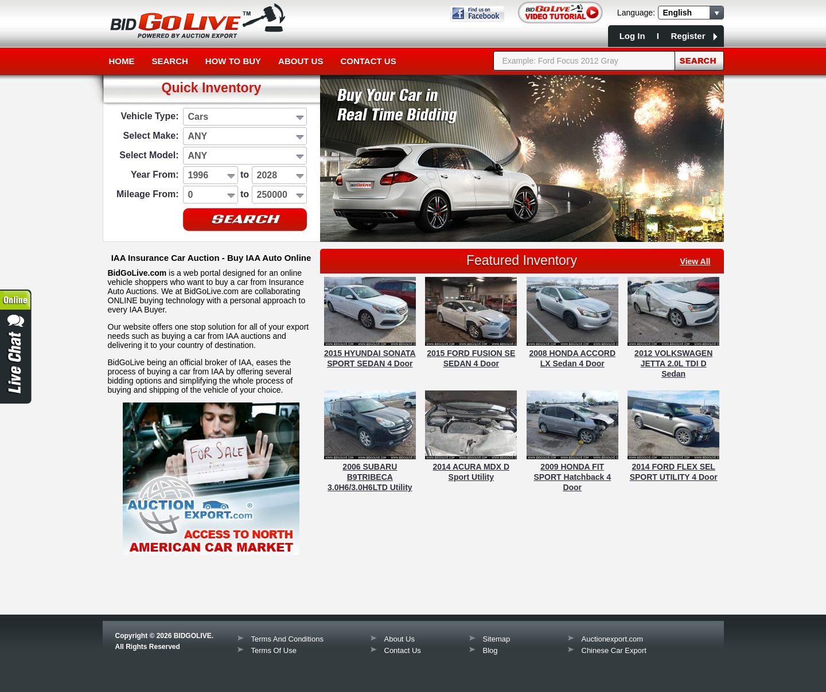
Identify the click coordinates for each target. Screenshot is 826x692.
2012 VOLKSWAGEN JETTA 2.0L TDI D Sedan (673, 363)
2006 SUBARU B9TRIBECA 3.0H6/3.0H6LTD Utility (370, 477)
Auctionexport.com (613, 639)
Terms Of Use (274, 650)
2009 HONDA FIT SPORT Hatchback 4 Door (572, 477)
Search (170, 61)
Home (122, 61)
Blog (490, 650)
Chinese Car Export (614, 650)
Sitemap (497, 639)
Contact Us (368, 61)
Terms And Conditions (287, 639)
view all (695, 261)
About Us (300, 61)
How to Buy (233, 61)
